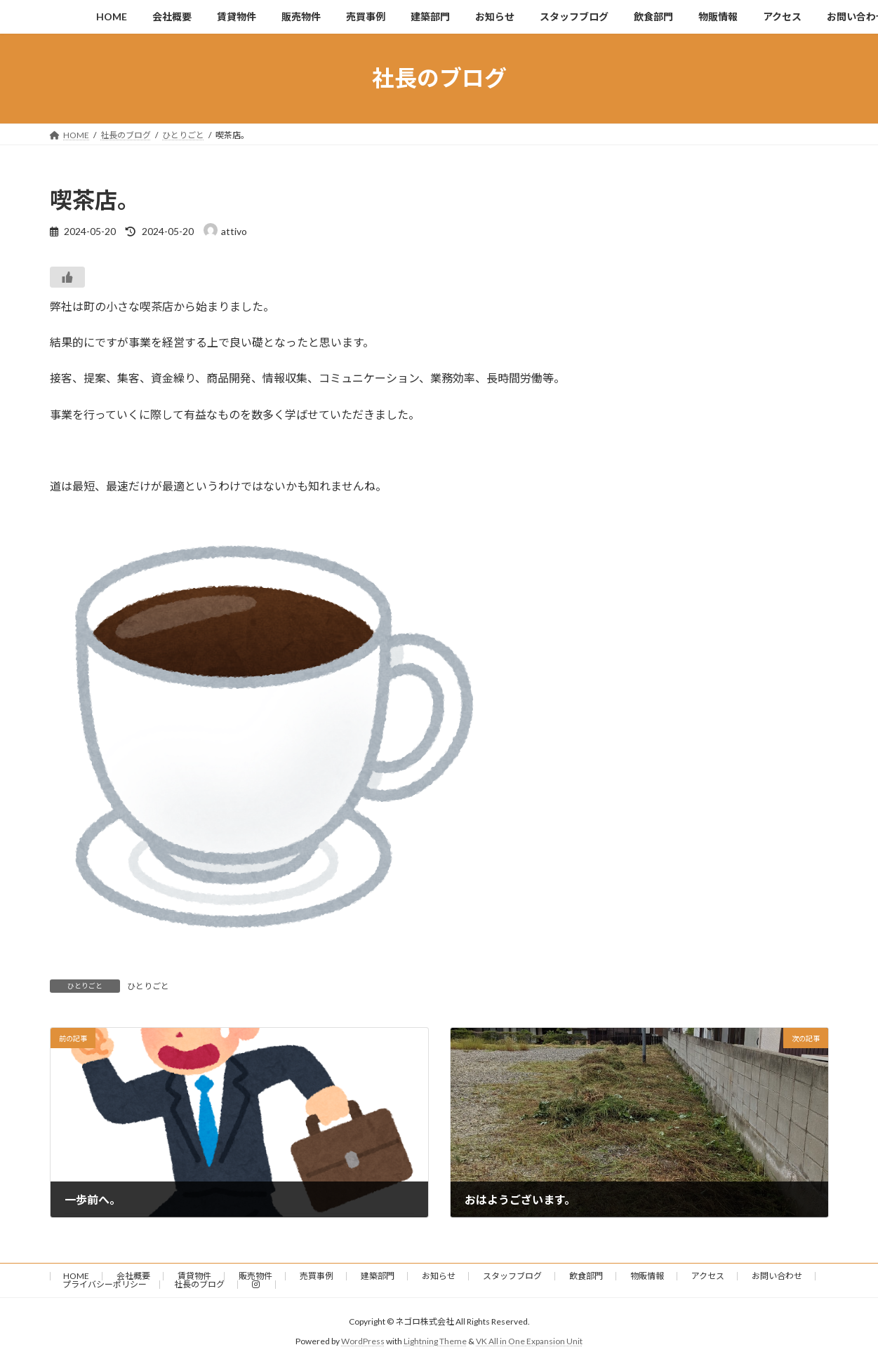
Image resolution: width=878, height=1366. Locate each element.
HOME (76, 1276)
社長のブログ (199, 1284)
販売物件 (255, 1276)
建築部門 (377, 1276)
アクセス (707, 1276)
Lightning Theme (435, 1342)
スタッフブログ (512, 1276)
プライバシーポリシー (104, 1284)
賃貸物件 (194, 1276)
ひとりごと (148, 986)
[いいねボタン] (67, 277)
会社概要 (133, 1276)
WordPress (363, 1342)
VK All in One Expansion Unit (529, 1342)
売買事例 (316, 1276)
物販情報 (647, 1276)
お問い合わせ (777, 1276)
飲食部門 (586, 1276)
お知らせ (438, 1276)
